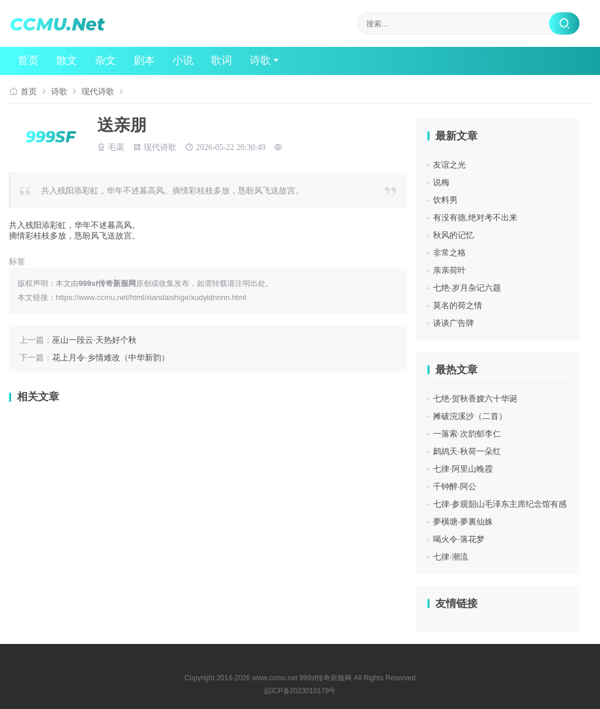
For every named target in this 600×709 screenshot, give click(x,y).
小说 (182, 61)
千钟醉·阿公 (454, 486)
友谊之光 (449, 164)
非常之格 (449, 252)
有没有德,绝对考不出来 (475, 217)
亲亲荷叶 (449, 270)
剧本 (144, 61)
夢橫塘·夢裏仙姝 (463, 521)
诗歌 (260, 61)
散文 (66, 61)
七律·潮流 (450, 556)
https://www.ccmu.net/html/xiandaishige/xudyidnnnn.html (151, 297)
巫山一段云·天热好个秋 (94, 340)
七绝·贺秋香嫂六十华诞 (475, 398)
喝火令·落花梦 (459, 539)
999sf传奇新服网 (325, 678)
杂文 (105, 61)
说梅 (441, 182)
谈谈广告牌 (453, 323)
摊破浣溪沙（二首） (470, 416)
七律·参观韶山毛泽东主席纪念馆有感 (500, 504)
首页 (28, 61)
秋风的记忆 (453, 235)
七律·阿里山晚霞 (463, 468)
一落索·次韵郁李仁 (467, 433)
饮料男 (445, 199)
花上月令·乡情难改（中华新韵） (110, 357)
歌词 (221, 61)
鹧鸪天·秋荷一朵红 (467, 451)
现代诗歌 (97, 91)
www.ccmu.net (274, 678)
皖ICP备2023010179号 (300, 691)
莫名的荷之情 (457, 305)
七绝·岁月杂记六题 (467, 287)
